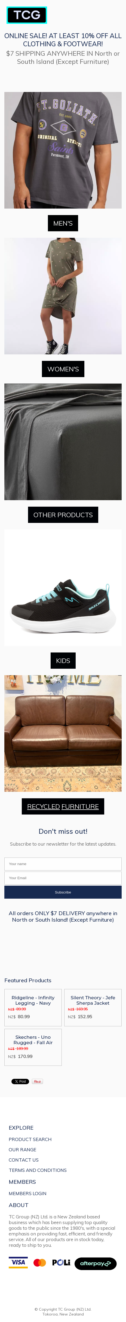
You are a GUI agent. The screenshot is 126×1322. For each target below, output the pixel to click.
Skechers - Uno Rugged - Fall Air (33, 1039)
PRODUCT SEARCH (30, 1139)
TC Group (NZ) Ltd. (74, 1309)
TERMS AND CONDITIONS (38, 1170)
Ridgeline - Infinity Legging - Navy (33, 1000)
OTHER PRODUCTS (63, 515)
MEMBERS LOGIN (28, 1193)
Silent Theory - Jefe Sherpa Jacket (93, 1000)
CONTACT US (24, 1160)
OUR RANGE (22, 1149)
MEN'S (63, 223)
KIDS (63, 661)
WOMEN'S (63, 369)
